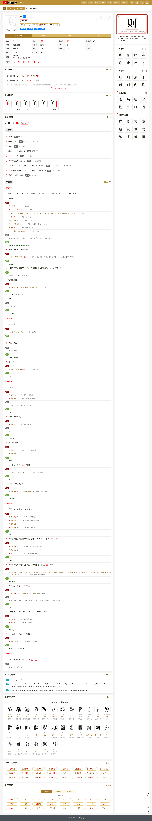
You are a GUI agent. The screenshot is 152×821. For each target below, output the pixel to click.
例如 (15, 136)
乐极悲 (12, 773)
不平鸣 (38, 769)
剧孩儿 (25, 804)
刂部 (41, 41)
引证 (7, 203)
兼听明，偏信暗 (92, 769)
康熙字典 (45, 35)
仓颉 (7, 48)
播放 (8, 30)
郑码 (33, 48)
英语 (8, 679)
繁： (14, 123)
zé (144, 49)
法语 (8, 690)
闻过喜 (52, 769)
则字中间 (70, 791)
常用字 (36, 29)
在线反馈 (81, 818)
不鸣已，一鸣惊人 (92, 777)
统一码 (34, 52)
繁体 (7, 41)
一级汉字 (30, 29)
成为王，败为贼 (105, 773)
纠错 (108, 70)
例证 (109, 182)
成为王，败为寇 (65, 773)
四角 (60, 48)
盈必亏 (25, 777)
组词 (103, 3)
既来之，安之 (52, 773)
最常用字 (23, 29)
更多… (104, 777)
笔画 (7, 57)
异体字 (8, 62)
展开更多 (58, 88)
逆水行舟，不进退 (65, 777)
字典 (84, 3)
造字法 (34, 45)
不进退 (25, 773)
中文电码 (88, 48)
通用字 (42, 29)
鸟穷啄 (38, 777)
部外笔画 (88, 41)
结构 (7, 45)
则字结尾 (58, 791)
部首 (33, 41)
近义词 (116, 3)
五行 (60, 45)
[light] (137, 2)
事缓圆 (38, 773)
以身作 (25, 769)
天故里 (52, 808)
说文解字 (71, 35)
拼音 (109, 3)
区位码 (8, 52)
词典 (97, 3)
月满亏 (65, 769)
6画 (67, 41)
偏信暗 (78, 769)
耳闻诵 (12, 777)
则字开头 (47, 791)
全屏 (15, 30)
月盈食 (78, 773)
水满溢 (52, 777)
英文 (7, 242)
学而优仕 (78, 777)
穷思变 (12, 769)
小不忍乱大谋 (105, 769)
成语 (90, 3)
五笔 (87, 45)
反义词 (124, 3)
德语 (8, 683)
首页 (10, 8)
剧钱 (38, 804)
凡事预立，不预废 (92, 773)
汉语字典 (23, 3)
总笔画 (61, 41)
